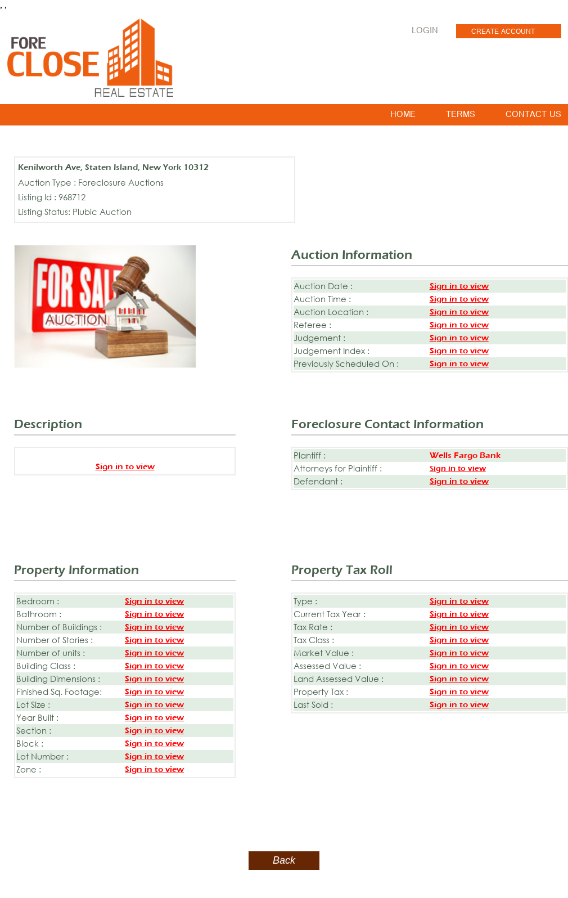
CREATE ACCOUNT (503, 32)
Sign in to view (459, 286)
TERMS (460, 116)
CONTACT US (533, 116)
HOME (403, 116)
